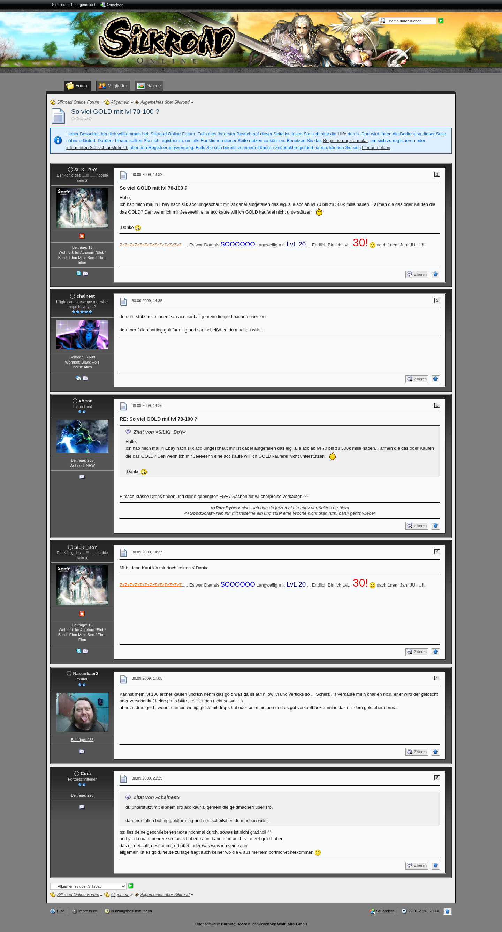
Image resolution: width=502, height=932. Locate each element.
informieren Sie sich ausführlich (97, 147)
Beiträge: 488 (82, 740)
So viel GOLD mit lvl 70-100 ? (115, 111)
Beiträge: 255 (82, 460)
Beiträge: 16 (82, 247)
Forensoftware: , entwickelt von (251, 924)
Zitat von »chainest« (157, 797)
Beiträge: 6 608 (82, 357)
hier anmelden (376, 147)
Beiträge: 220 (82, 795)
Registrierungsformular (345, 140)
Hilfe (342, 133)
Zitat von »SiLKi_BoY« (160, 432)
